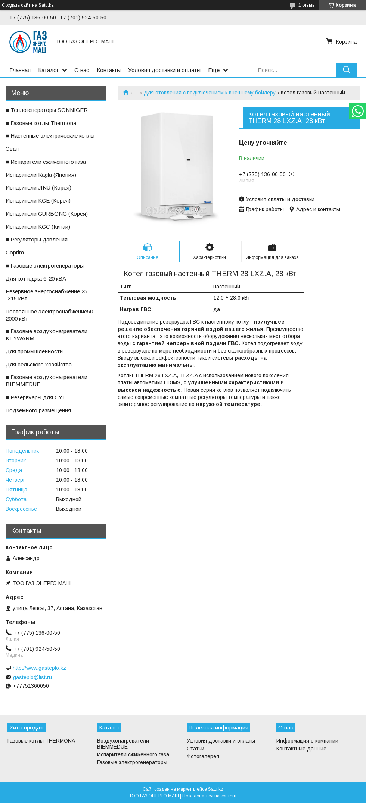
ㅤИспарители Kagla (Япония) (41, 175)
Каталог (48, 70)
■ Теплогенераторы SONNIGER (47, 110)
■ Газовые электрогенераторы (45, 265)
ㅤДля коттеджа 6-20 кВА (36, 278)
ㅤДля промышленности (34, 351)
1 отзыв (306, 5)
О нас (81, 70)
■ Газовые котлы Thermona (41, 123)
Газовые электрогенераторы (132, 762)
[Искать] (346, 70)
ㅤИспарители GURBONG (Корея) (47, 213)
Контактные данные (301, 749)
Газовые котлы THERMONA (41, 741)
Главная (20, 70)
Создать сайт (16, 5)
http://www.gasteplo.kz (39, 668)
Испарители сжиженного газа (133, 754)
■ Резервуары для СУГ (36, 397)
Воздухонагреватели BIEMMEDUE (123, 744)
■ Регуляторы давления (37, 239)
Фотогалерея (203, 756)
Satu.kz (215, 789)
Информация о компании (307, 741)
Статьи (195, 749)
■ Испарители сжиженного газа (46, 162)
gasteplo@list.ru (32, 677)
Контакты (109, 70)
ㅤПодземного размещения (38, 410)
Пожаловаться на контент (209, 796)
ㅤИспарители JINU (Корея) (38, 187)
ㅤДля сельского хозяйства (39, 364)
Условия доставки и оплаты (164, 70)
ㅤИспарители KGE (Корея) (38, 200)
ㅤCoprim (15, 252)
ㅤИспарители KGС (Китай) (38, 227)
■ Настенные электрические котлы (50, 135)
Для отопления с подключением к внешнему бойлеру (210, 93)
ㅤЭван (12, 149)
